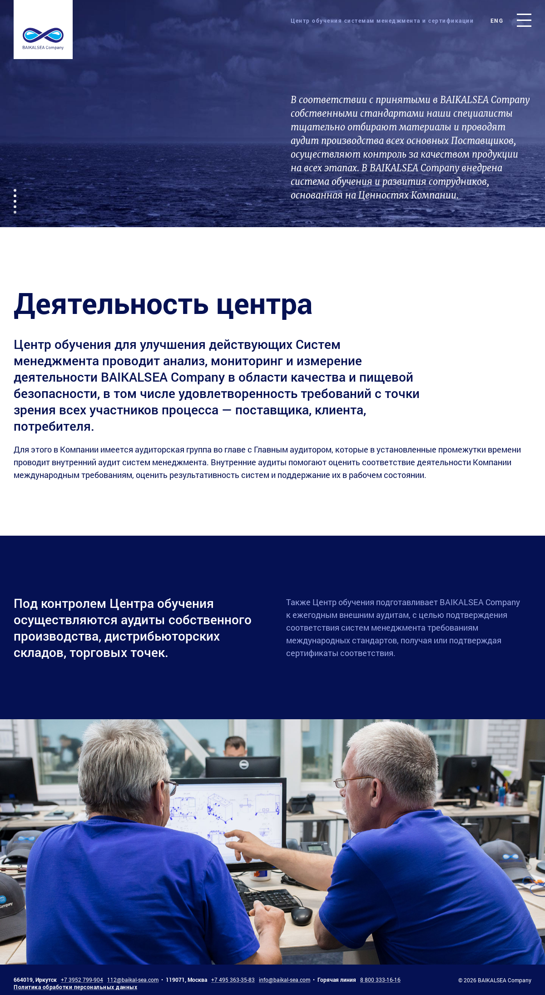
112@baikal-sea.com (133, 979)
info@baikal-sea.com (284, 979)
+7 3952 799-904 (82, 979)
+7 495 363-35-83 (233, 979)
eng (497, 20)
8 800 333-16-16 (380, 979)
